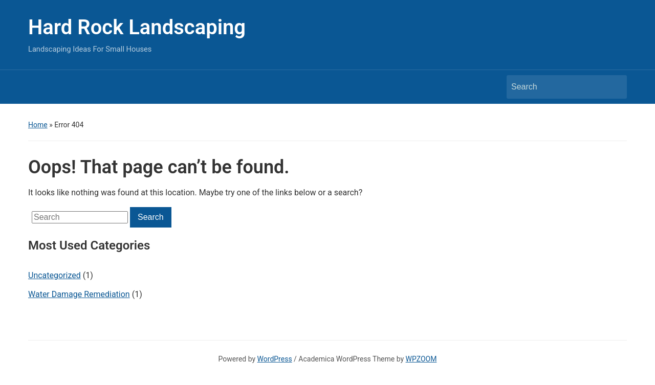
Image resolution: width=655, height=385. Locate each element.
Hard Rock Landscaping (137, 27)
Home (38, 125)
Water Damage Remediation (79, 294)
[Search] (557, 87)
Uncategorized (54, 275)
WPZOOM (421, 359)
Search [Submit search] (614, 87)
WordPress (274, 359)
